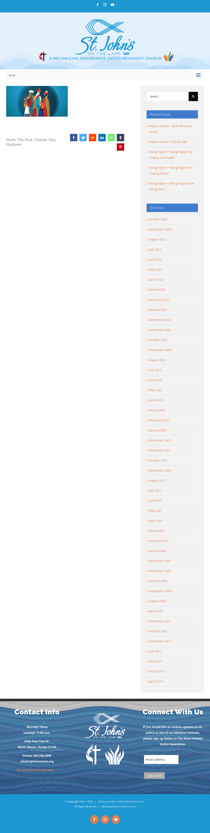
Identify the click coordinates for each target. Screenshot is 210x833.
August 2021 (157, 480)
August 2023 (157, 239)
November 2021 (160, 450)
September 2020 (160, 591)
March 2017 (157, 671)
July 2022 (155, 370)
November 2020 (160, 571)
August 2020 (157, 601)
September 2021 (160, 470)
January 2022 (158, 430)
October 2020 (158, 581)
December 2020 (160, 561)
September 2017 (160, 641)
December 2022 (160, 320)
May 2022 (155, 390)
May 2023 (155, 269)
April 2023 (156, 279)
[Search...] (168, 96)
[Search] (193, 96)
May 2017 (155, 661)
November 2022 (160, 330)
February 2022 (159, 420)
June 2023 (156, 259)
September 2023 (160, 229)
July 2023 (155, 249)
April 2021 (156, 521)
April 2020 (156, 611)
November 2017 (160, 621)
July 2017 (155, 651)
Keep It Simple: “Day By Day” (168, 142)
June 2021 (156, 501)
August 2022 (157, 360)
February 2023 (159, 300)
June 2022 (156, 380)
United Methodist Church (130, 801)
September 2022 (160, 350)
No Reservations (127, 806)
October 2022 (158, 340)
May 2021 (155, 511)
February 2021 (159, 541)
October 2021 (158, 460)
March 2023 (157, 290)
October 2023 (158, 219)
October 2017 (158, 631)
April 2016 (156, 681)
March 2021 (157, 531)
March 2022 (157, 410)
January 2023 (158, 310)
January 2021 (158, 551)
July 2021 (155, 490)
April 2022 (156, 400)
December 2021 (160, 440)
